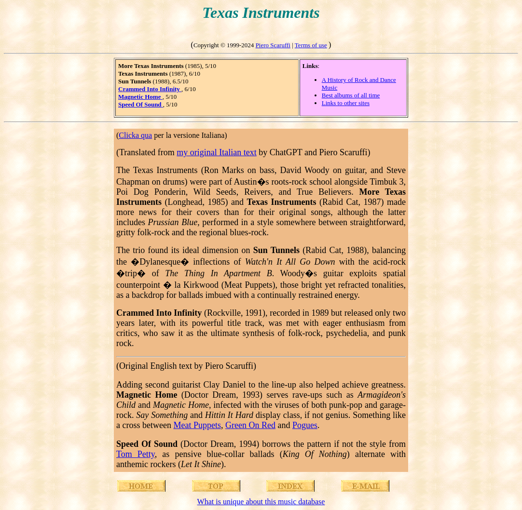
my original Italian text (216, 152)
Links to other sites (346, 103)
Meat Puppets (197, 425)
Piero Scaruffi (273, 45)
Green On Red (250, 425)
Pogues (304, 425)
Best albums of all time (351, 95)
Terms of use (311, 45)
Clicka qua (135, 135)
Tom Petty (135, 454)
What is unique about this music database (261, 501)
